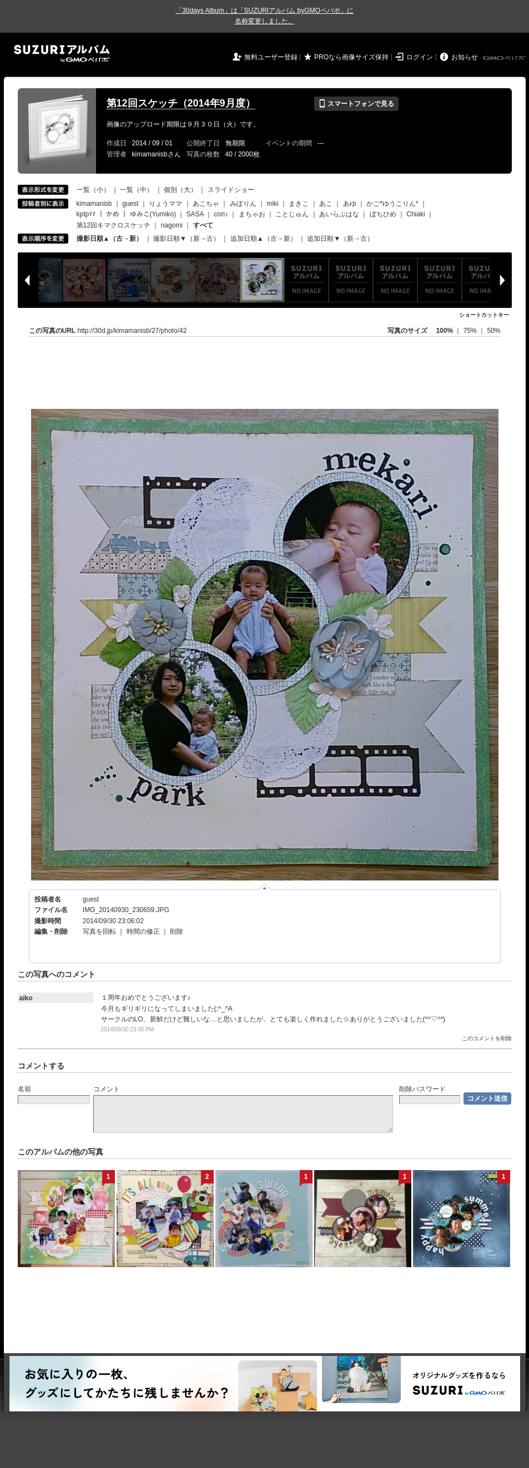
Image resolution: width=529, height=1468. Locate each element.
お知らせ (464, 57)
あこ (325, 203)
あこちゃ (206, 203)
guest (130, 203)
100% (444, 331)
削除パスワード (422, 1089)
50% (493, 331)
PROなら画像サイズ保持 (351, 57)
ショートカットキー (484, 315)
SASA (195, 214)
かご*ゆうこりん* (392, 203)
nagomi (172, 225)
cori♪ (221, 214)
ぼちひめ (383, 214)
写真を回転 (99, 931)
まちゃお (252, 214)
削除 (176, 931)
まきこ (299, 203)
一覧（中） (136, 190)
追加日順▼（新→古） (340, 238)
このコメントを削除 (487, 1038)
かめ (112, 214)
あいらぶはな (339, 214)
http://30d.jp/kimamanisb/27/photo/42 (132, 331)
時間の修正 (143, 931)
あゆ (349, 203)
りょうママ (165, 203)
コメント (106, 1089)
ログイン (419, 57)
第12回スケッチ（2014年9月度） (181, 103)
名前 (24, 1089)
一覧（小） (93, 190)
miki (272, 203)
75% (470, 331)
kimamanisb (94, 203)
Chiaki (415, 214)
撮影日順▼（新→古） (186, 238)
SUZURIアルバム (62, 53)
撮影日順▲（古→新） (110, 238)
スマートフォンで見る (356, 104)
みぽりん (243, 203)
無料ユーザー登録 (271, 57)
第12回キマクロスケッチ (113, 225)
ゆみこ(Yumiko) (153, 214)
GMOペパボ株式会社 (505, 58)
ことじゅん (292, 214)
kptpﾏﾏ (86, 214)
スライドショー (231, 190)
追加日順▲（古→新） (263, 238)
